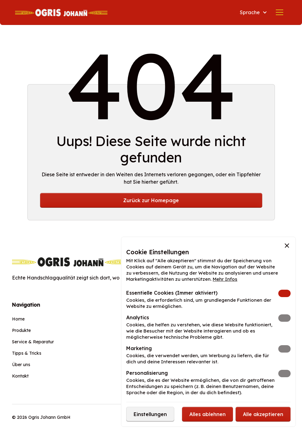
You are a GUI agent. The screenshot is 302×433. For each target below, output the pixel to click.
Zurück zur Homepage (151, 200)
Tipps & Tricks (26, 353)
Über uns (21, 364)
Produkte (21, 330)
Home (18, 319)
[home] (61, 12)
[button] (253, 12)
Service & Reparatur (33, 342)
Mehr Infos (225, 279)
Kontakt (20, 376)
